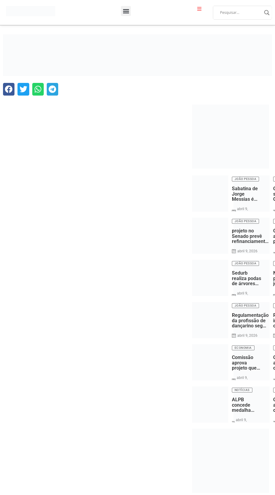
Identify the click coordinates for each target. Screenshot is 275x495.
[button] (126, 11)
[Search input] (240, 12)
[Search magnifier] (267, 12)
